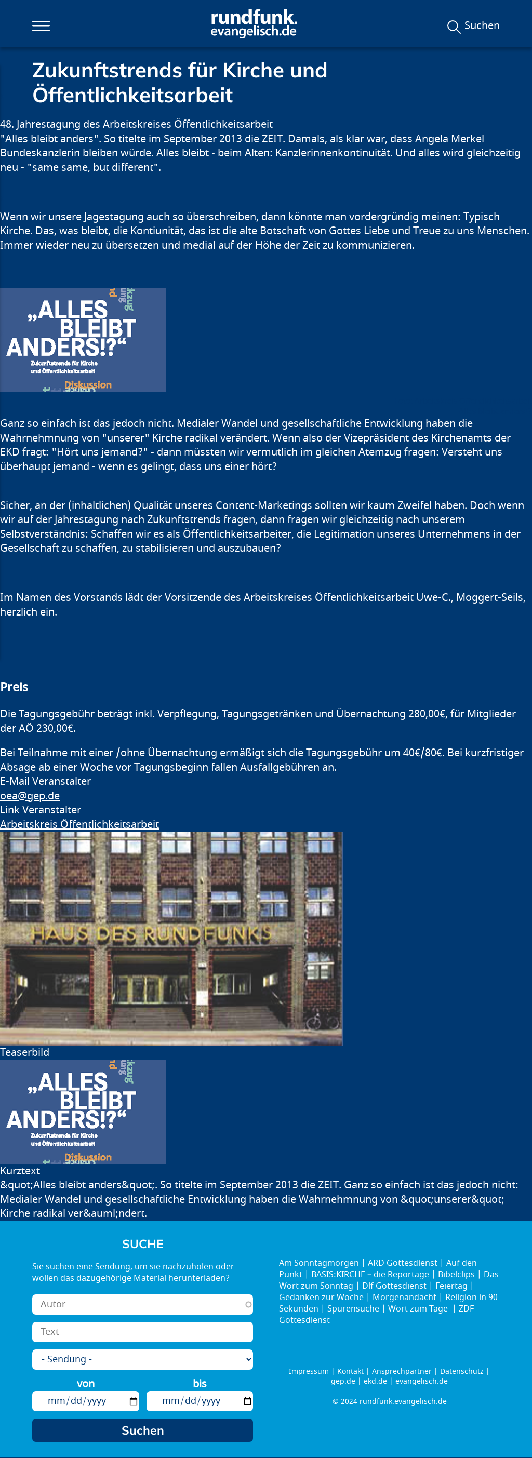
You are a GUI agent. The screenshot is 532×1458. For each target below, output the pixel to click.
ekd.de (375, 1381)
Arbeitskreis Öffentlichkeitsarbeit (79, 824)
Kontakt (350, 1371)
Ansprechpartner (402, 1371)
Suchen (482, 26)
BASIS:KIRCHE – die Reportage (370, 1274)
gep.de (343, 1381)
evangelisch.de (421, 1381)
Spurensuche (353, 1309)
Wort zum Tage (419, 1309)
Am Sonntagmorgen (319, 1263)
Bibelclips (456, 1274)
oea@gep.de (30, 796)
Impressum (309, 1371)
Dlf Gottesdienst (394, 1286)
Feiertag (451, 1286)
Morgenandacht (404, 1297)
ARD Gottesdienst (402, 1263)
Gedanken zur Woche (321, 1297)
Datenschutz (462, 1371)
